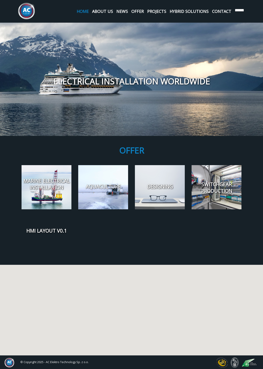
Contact (221, 11)
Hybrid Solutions (189, 11)
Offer (137, 11)
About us (102, 11)
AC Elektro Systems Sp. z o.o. (26, 11)
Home (83, 11)
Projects (156, 11)
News (122, 11)
